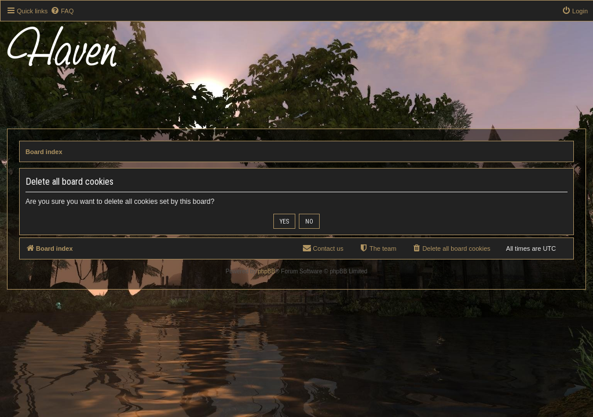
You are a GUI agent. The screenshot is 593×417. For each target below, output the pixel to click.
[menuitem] (62, 11)
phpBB (266, 271)
